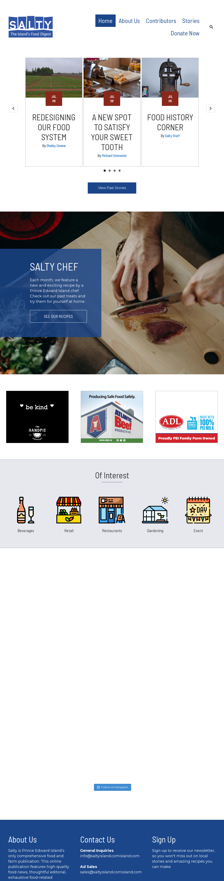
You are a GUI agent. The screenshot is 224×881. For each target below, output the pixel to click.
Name (159, 794)
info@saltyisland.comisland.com (110, 766)
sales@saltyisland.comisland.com (111, 782)
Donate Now (185, 33)
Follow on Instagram (112, 697)
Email (159, 815)
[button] (104, 171)
